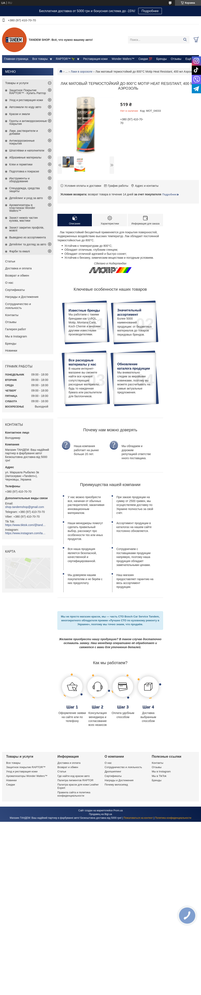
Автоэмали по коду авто (25, 107)
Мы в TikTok (159, 840)
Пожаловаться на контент (138, 882)
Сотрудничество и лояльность (18, 306)
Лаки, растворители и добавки (23, 132)
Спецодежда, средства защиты (24, 190)
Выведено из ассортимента (27, 237)
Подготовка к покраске (24, 171)
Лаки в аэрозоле (82, 71)
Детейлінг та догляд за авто (27, 244)
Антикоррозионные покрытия (22, 142)
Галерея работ (15, 329)
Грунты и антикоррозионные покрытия (28, 122)
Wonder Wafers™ (123, 58)
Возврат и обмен (17, 275)
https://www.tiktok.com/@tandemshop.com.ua (25, 525)
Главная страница (16, 58)
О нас (9, 282)
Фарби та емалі (19, 251)
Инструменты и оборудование (19, 180)
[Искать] (185, 39)
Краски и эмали (19, 114)
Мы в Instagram (16, 336)
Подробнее (150, 11)
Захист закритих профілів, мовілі (26, 229)
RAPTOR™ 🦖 (65, 58)
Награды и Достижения (21, 296)
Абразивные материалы (25, 157)
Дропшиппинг (113, 835)
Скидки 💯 (145, 58)
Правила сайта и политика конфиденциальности (73, 858)
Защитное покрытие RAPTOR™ (26, 831)
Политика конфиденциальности (173, 882)
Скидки (10, 848)
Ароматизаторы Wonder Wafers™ (26, 840)
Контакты (11, 315)
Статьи (10, 261)
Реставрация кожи (95, 58)
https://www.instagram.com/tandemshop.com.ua (25, 533)
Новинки (11, 350)
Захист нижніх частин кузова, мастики (23, 219)
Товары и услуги (16, 83)
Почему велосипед (116, 848)
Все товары (40, 58)
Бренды (161, 58)
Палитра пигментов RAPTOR (75, 844)
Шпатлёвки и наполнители (26, 150)
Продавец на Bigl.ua (100, 878)
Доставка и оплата (18, 268)
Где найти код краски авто (73, 840)
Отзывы (176, 58)
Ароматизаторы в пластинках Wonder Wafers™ (22, 207)
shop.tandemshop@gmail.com (24, 507)
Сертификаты (15, 289)
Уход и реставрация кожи (26, 100)
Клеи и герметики (20, 164)
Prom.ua (118, 874)
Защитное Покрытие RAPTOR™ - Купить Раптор (27, 92)
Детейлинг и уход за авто (26, 198)
